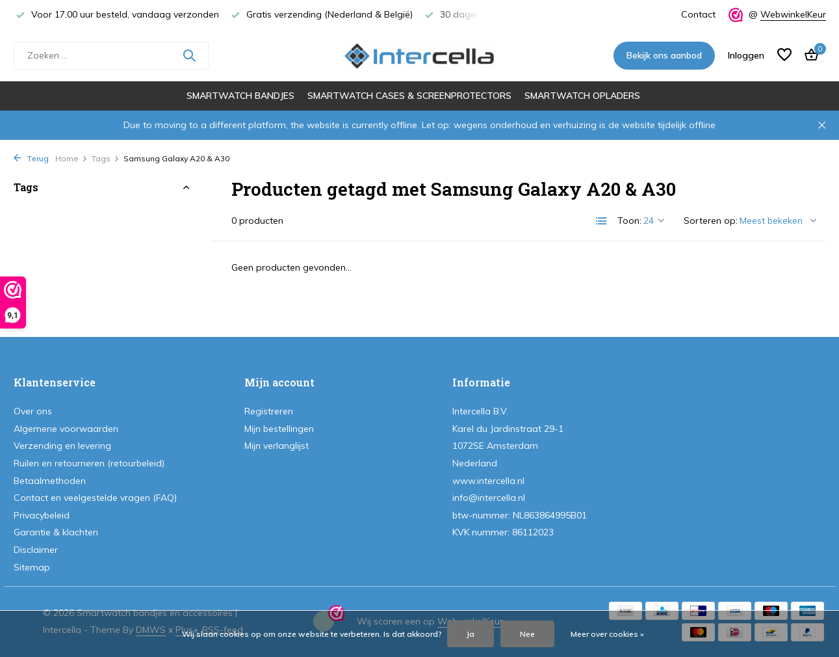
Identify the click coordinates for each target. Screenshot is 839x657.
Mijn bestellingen (279, 429)
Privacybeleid (42, 515)
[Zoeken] (111, 56)
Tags (106, 158)
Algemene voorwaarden (66, 429)
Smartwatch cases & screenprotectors (409, 95)
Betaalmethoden (50, 481)
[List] (602, 221)
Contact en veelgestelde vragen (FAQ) (95, 497)
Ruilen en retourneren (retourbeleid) (89, 463)
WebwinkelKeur (793, 14)
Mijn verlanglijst (276, 445)
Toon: (629, 220)
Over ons (33, 411)
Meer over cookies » (607, 634)
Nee (527, 634)
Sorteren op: (711, 220)
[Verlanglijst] (784, 55)
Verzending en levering (62, 445)
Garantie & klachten (56, 532)
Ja (470, 634)
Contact (698, 14)
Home (71, 158)
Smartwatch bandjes (240, 95)
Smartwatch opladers (582, 95)
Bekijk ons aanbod (664, 55)
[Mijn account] (746, 55)
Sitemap (32, 567)
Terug (31, 158)
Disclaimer (36, 550)
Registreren (268, 411)
